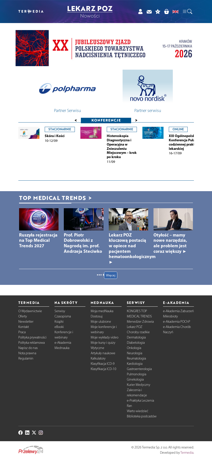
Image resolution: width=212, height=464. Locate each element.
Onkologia (134, 348)
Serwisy (60, 311)
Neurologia (134, 353)
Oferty (22, 316)
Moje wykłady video (104, 337)
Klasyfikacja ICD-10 (103, 369)
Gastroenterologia (139, 369)
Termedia (186, 452)
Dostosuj (96, 316)
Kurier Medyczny (138, 385)
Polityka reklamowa (31, 342)
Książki (59, 321)
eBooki (59, 327)
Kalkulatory (98, 358)
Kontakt (23, 327)
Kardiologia (134, 364)
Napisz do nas (28, 348)
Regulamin (25, 358)
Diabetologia (136, 342)
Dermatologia (136, 337)
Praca (22, 332)
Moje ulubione (101, 321)
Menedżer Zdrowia (140, 321)
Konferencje (106, 120)
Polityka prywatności (32, 337)
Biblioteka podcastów (141, 416)
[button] (187, 11)
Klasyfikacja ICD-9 (103, 364)
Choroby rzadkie (138, 332)
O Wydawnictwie (30, 311)
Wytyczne (97, 348)
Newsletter (25, 321)
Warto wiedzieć (137, 411)
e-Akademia (63, 342)
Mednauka (62, 348)
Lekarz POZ (134, 327)
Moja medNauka (102, 311)
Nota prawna (27, 353)
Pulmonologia (136, 374)
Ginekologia (135, 379)
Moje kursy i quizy (103, 342)
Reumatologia (136, 358)
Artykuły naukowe (103, 353)
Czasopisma (63, 316)
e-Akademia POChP (176, 321)
